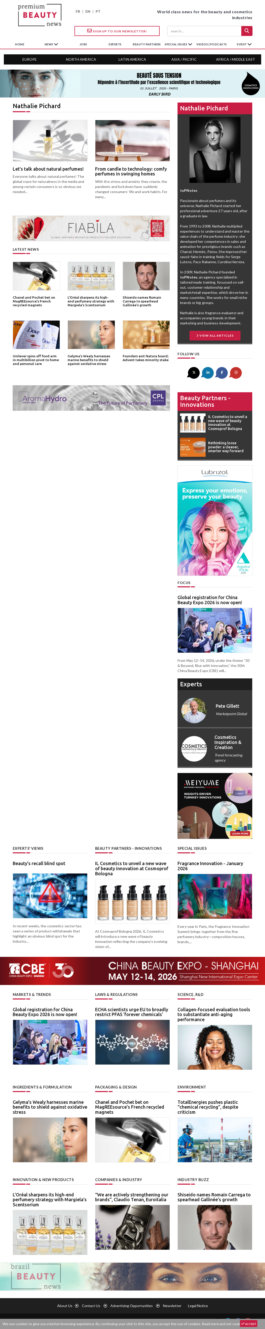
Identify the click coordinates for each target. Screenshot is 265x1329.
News (49, 44)
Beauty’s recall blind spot (39, 863)
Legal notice (198, 1305)
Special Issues (192, 848)
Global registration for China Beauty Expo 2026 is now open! (210, 600)
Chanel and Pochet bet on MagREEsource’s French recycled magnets (33, 301)
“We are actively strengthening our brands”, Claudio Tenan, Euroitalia (131, 1196)
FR (78, 11)
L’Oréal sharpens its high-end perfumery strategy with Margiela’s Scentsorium (91, 301)
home (19, 44)
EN (87, 11)
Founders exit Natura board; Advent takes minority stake (145, 357)
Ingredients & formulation (42, 1086)
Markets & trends (32, 994)
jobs (83, 44)
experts (115, 44)
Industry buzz (193, 1179)
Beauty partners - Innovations (205, 401)
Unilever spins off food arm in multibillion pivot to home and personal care (36, 359)
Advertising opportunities (131, 1305)
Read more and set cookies (223, 1324)
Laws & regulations (116, 994)
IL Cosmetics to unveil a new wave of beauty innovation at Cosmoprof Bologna (131, 868)
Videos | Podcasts (211, 44)
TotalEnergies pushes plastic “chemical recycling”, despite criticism (208, 1106)
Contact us (91, 1305)
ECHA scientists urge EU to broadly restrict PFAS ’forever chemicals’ (131, 1011)
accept (248, 1323)
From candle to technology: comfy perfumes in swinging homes (131, 171)
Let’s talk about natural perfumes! (48, 168)
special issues (176, 44)
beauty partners (147, 44)
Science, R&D (191, 994)
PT (98, 11)
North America (81, 59)
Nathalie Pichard (204, 108)
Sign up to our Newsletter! (117, 31)
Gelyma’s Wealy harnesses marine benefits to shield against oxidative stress (88, 359)
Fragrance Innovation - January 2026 (210, 865)
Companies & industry (118, 1179)
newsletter (172, 1305)
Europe (29, 59)
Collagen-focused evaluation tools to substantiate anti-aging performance (214, 1014)
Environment (192, 1086)
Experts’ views (28, 848)
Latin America (132, 59)
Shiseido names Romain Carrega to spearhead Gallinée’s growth (142, 301)
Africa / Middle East (235, 59)
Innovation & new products (43, 1179)
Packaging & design (116, 1086)
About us (64, 1305)
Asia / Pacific (184, 59)
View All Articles (215, 335)
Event (242, 44)
